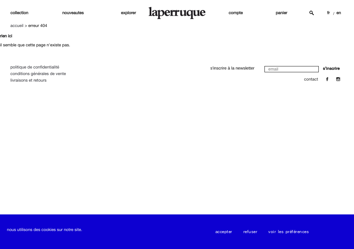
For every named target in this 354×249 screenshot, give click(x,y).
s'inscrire (331, 68)
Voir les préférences (288, 231)
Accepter (223, 231)
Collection (19, 12)
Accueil (17, 25)
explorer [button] (128, 12)
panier (281, 12)
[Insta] (338, 79)
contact (311, 79)
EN (338, 12)
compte (236, 12)
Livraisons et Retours (28, 80)
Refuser (250, 231)
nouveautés (73, 12)
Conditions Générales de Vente (38, 73)
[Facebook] (327, 79)
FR (328, 12)
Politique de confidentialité (34, 67)
